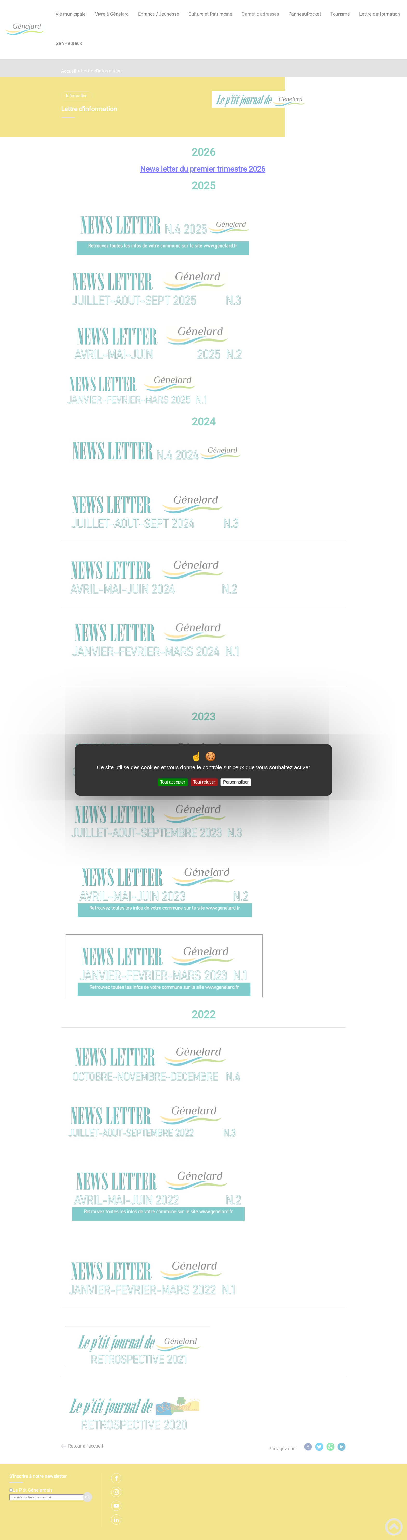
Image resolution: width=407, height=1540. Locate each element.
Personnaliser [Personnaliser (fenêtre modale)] (236, 782)
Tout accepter (172, 782)
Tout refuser (204, 782)
